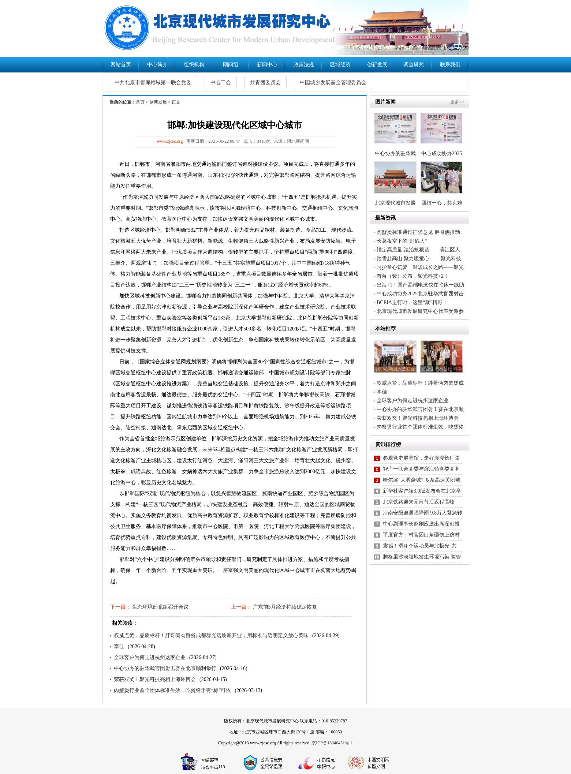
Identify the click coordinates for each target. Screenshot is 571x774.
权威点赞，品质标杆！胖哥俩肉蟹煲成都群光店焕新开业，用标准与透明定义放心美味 (211, 635)
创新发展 (377, 64)
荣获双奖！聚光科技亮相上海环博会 (155, 679)
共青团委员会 (265, 82)
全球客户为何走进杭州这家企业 (150, 657)
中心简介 (157, 64)
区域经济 (340, 64)
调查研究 (413, 64)
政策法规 (304, 64)
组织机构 (194, 64)
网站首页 (121, 64)
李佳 (119, 646)
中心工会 (220, 82)
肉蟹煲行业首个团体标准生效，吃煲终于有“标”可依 (172, 690)
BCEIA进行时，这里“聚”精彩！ (412, 302)
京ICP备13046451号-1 (332, 742)
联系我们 (450, 64)
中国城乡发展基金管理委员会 (333, 82)
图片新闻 (385, 102)
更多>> (457, 101)
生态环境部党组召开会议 (160, 607)
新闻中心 (267, 64)
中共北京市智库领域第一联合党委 (153, 82)
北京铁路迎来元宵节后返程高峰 (419, 502)
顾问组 (230, 64)
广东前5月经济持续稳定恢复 (284, 607)
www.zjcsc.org (170, 141)
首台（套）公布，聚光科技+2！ (413, 276)
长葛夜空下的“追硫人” (402, 241)
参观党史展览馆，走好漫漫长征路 (421, 458)
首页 (140, 102)
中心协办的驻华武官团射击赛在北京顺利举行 (165, 668)
